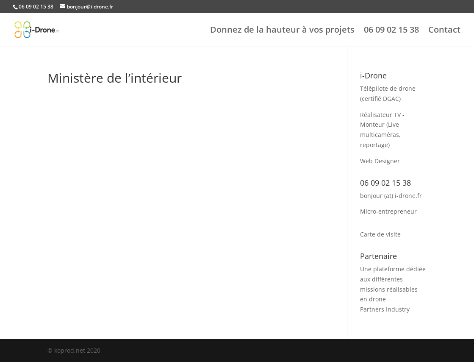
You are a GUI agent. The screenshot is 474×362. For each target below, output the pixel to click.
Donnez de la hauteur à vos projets (282, 31)
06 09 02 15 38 (391, 31)
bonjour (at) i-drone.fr (391, 196)
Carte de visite (380, 234)
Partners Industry (385, 309)
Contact (444, 31)
